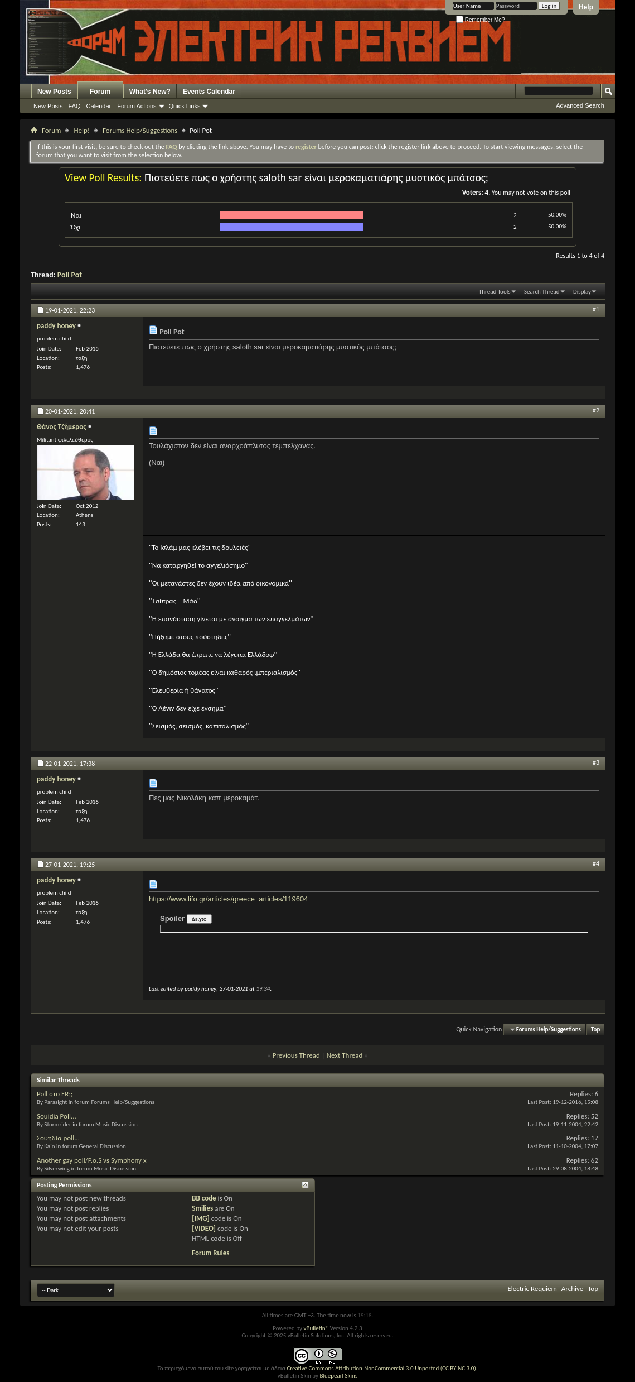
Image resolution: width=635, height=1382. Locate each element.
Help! (82, 130)
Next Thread (345, 1055)
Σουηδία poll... (58, 1138)
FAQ (75, 106)
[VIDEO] (204, 1228)
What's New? (150, 91)
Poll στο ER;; (54, 1094)
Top (595, 1029)
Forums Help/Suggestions (140, 130)
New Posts (54, 91)
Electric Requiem (531, 1288)
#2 (596, 410)
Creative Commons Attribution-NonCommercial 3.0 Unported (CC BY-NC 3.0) (381, 1368)
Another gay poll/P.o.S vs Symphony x (92, 1160)
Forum (100, 91)
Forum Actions (136, 106)
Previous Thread (296, 1055)
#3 (596, 762)
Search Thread (542, 291)
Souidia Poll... (56, 1116)
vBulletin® (315, 1328)
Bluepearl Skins (338, 1375)
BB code (204, 1198)
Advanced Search (580, 105)
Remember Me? (480, 20)
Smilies (202, 1208)
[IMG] (201, 1218)
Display (582, 291)
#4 (596, 863)
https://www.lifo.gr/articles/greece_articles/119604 (228, 899)
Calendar (99, 106)
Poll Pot (69, 275)
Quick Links (185, 106)
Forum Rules (210, 1253)
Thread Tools (495, 291)
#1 (596, 309)
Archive (572, 1288)
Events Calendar (209, 91)
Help (586, 7)
